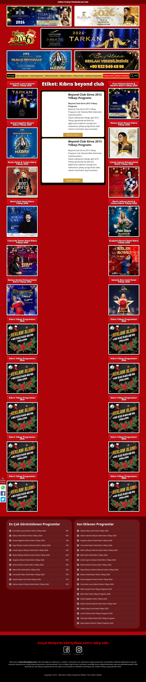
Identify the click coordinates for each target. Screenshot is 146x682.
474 (67, 579)
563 (67, 560)
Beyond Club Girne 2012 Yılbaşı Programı (85, 96)
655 (67, 550)
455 (67, 584)
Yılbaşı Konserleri (51, 76)
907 (67, 531)
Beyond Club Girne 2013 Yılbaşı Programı (85, 143)
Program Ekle (109, 76)
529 (67, 569)
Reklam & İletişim (122, 76)
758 (67, 540)
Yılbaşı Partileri (66, 76)
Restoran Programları (93, 76)
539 (67, 565)
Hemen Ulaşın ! (73, 135)
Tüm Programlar (22, 76)
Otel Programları (36, 76)
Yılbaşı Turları (78, 76)
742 (67, 545)
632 (67, 555)
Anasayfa (11, 76)
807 (67, 535)
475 (67, 574)
